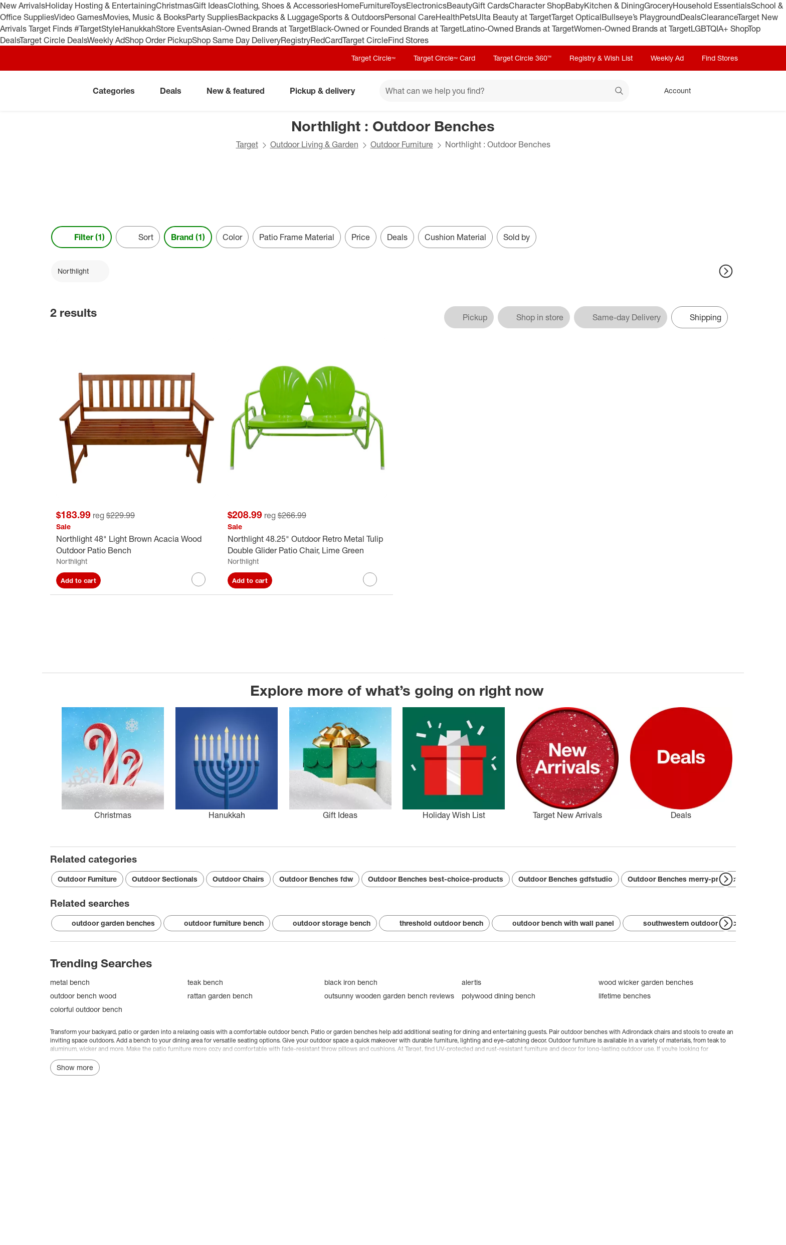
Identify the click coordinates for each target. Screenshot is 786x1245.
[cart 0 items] (723, 91)
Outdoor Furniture (401, 144)
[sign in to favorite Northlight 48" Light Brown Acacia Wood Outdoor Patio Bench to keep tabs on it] (198, 579)
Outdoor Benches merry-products (685, 879)
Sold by (516, 237)
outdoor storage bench (324, 923)
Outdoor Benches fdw (316, 879)
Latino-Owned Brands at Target (518, 29)
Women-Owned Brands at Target (632, 29)
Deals (690, 17)
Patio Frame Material (296, 237)
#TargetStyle (96, 29)
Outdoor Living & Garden (314, 144)
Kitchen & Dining (614, 6)
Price (360, 237)
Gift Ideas (210, 6)
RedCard (326, 40)
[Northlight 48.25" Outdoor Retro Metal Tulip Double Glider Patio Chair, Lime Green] (307, 544)
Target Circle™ (373, 58)
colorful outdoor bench (86, 1009)
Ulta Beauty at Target (513, 17)
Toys (398, 6)
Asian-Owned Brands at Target (256, 29)
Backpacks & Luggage (278, 17)
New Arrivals (22, 6)
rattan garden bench (220, 995)
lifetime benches (625, 995)
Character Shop (537, 6)
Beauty (459, 6)
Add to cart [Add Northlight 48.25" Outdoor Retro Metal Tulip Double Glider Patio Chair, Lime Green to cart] (250, 580)
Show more (75, 1067)
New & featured (240, 91)
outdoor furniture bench (217, 923)
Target (247, 144)
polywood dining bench (498, 995)
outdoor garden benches (106, 923)
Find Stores (408, 40)
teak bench (205, 982)
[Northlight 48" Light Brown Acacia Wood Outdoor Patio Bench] (136, 544)
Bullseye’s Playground (641, 17)
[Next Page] (726, 271)
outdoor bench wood (83, 995)
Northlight (71, 561)
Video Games (78, 17)
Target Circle (365, 40)
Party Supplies (212, 17)
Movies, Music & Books (144, 17)
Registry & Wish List (601, 58)
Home (348, 6)
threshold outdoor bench (434, 923)
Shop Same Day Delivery (236, 40)
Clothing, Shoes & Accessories (282, 6)
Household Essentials (712, 6)
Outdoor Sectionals (165, 879)
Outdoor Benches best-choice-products (435, 879)
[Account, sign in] (672, 91)
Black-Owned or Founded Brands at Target (386, 29)
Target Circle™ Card (444, 58)
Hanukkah (137, 29)
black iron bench (350, 982)
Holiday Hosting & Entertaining (100, 6)
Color (232, 237)
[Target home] (64, 91)
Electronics (426, 6)
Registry (295, 40)
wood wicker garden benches (646, 982)
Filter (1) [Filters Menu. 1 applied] (81, 237)
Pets (468, 17)
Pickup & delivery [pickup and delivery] (326, 91)
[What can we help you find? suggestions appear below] (504, 91)
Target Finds (51, 29)
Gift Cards (490, 6)
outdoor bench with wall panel (556, 923)
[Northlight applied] (80, 271)
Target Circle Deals (53, 40)
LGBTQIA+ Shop (719, 29)
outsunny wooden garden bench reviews (389, 995)
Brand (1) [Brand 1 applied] (188, 237)
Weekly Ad (106, 40)
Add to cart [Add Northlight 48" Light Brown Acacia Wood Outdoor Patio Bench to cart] (78, 580)
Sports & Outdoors (351, 17)
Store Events (179, 29)
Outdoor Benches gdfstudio (565, 879)
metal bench (70, 982)
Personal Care (410, 17)
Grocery (658, 6)
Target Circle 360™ (522, 58)
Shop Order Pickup (158, 40)
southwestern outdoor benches (688, 923)
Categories (118, 91)
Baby (574, 6)
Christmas (174, 6)
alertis (471, 982)
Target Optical (576, 17)
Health (448, 17)
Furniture (374, 6)
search (619, 92)
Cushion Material (455, 237)
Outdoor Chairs (238, 879)
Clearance (719, 17)
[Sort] (138, 237)
